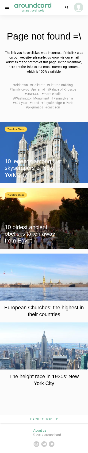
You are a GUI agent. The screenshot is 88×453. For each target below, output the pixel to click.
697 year (21, 102)
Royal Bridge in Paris (58, 102)
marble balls (52, 93)
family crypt (20, 89)
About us (39, 430)
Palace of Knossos (62, 89)
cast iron (53, 107)
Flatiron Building (61, 85)
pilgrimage (35, 107)
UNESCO (33, 93)
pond (35, 102)
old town (21, 85)
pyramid (39, 89)
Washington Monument (32, 98)
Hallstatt (38, 85)
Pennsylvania (63, 98)
